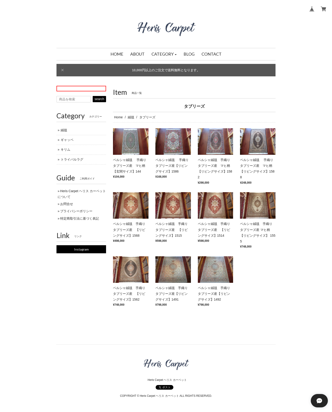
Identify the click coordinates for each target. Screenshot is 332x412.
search (99, 99)
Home (118, 117)
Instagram (81, 249)
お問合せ (66, 204)
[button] (164, 54)
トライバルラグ (72, 159)
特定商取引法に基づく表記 (79, 218)
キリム (65, 149)
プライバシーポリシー (76, 211)
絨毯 (131, 117)
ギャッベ (67, 140)
